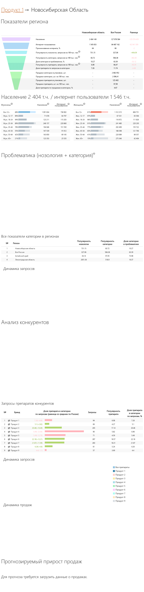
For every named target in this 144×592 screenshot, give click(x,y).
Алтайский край (21, 256)
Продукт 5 (15, 435)
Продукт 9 (15, 450)
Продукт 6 (15, 439)
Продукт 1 (12, 9)
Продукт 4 (15, 432)
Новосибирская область (25, 248)
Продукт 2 (15, 424)
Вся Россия (19, 252)
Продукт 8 (15, 447)
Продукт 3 (15, 428)
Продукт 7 (15, 443)
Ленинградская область (25, 260)
